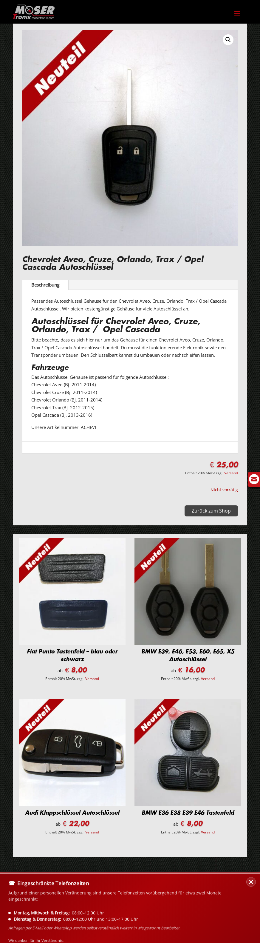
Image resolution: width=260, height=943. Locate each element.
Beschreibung (45, 285)
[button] (228, 39)
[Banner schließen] (251, 912)
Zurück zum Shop (211, 510)
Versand (231, 473)
